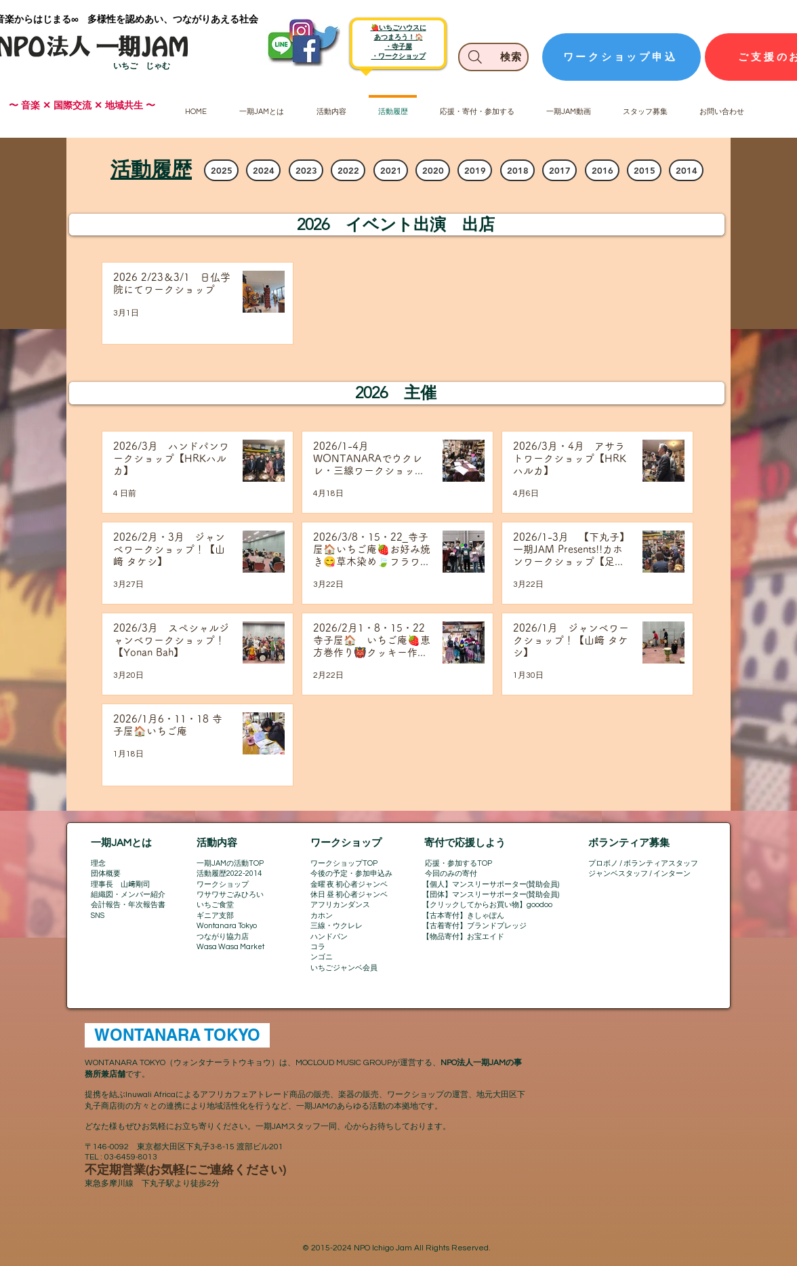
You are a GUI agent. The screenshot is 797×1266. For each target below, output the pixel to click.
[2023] (306, 170)
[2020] (432, 170)
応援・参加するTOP (458, 863)
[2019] (474, 170)
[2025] (221, 170)
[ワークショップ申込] (621, 57)
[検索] (493, 57)
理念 (98, 863)
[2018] (517, 170)
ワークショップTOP (343, 863)
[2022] (348, 170)
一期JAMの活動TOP (230, 863)
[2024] (263, 170)
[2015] (644, 170)
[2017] (559, 170)
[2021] (390, 170)
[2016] (602, 170)
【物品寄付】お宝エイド (463, 936)
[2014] (686, 170)
